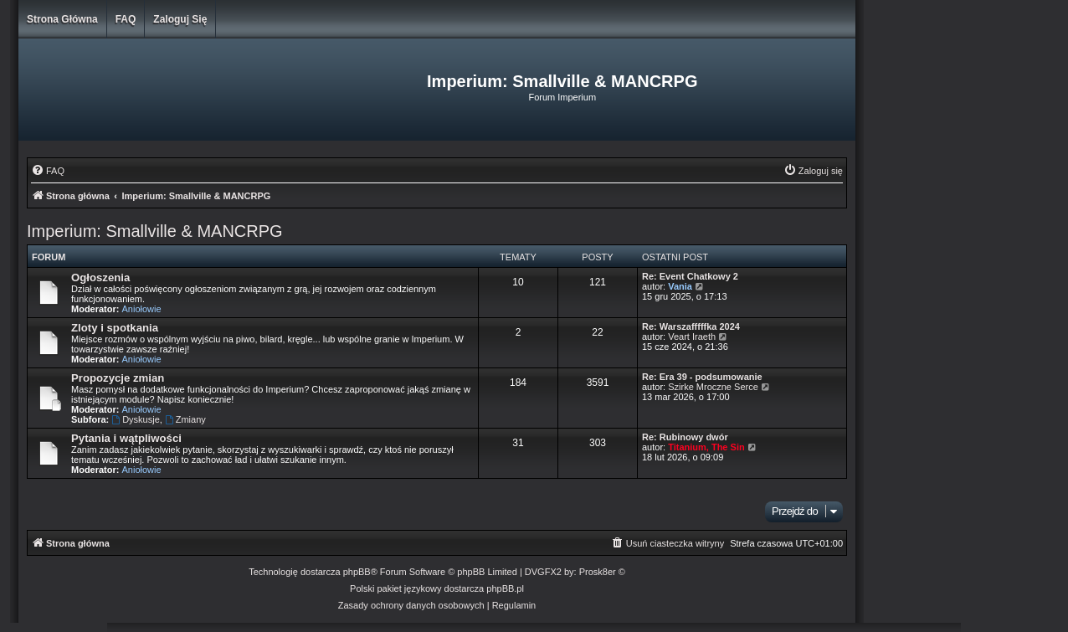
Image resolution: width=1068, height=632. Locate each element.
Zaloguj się (180, 19)
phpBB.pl (505, 588)
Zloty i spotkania (114, 327)
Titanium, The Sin (706, 447)
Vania (680, 286)
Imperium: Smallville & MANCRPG (155, 231)
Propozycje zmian (117, 378)
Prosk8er (597, 572)
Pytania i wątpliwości (126, 438)
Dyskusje (135, 419)
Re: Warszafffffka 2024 (691, 326)
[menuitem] (47, 171)
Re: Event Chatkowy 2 (690, 276)
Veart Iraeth (692, 336)
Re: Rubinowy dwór (685, 437)
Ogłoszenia (100, 277)
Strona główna (62, 19)
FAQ (126, 19)
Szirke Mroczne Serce (713, 387)
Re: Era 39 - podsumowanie (702, 377)
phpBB (357, 572)
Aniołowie (142, 309)
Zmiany (185, 419)
